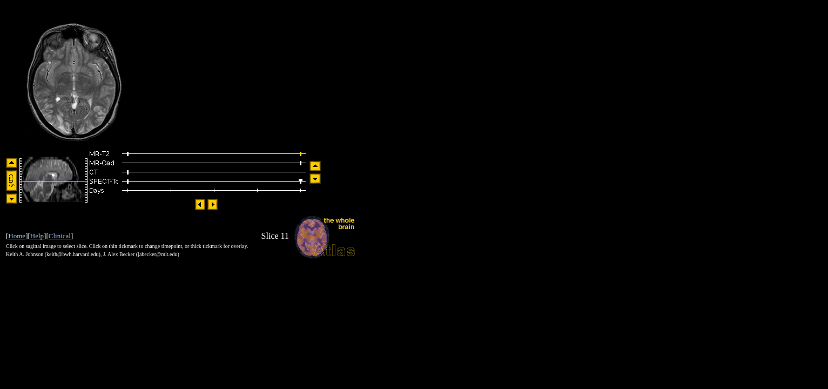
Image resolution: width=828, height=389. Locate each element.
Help (37, 236)
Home (16, 236)
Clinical (60, 236)
